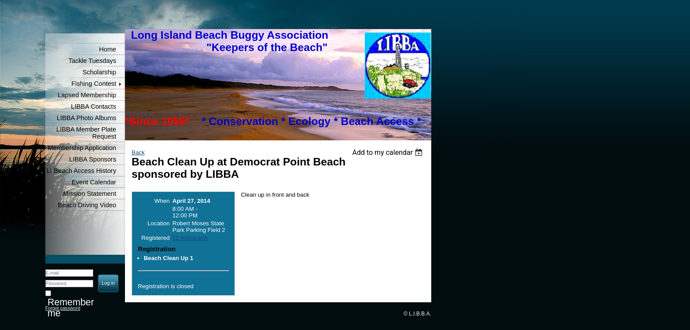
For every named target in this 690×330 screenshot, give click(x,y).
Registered (155, 238)
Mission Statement (89, 193)
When (162, 201)
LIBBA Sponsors (92, 159)
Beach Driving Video (87, 205)
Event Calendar (94, 182)
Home (107, 49)
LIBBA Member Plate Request (86, 133)
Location (158, 223)
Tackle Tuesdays (92, 60)
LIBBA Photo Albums (86, 117)
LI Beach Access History (81, 170)
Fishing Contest (93, 83)
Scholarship (99, 72)
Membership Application (82, 147)
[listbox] (388, 152)
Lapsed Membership (87, 95)
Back (138, 152)
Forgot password (62, 308)
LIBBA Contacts (93, 106)
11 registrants (190, 238)
